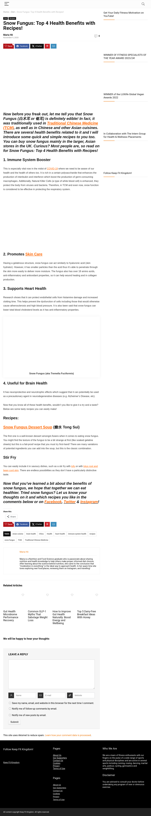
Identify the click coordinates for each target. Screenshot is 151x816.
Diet (13, 12)
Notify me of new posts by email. (29, 715)
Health (49, 534)
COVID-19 (52, 168)
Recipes (12, 18)
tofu (73, 466)
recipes (92, 534)
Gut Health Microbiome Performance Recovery (10, 616)
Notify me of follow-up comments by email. (34, 708)
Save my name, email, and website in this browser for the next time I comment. (53, 703)
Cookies (56, 763)
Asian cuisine (18, 534)
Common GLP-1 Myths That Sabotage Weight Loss (37, 616)
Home (6, 12)
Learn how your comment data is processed (68, 735)
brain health (31, 534)
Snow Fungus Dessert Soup (27, 427)
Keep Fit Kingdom (11, 762)
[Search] (143, 4)
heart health (60, 534)
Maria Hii (8, 34)
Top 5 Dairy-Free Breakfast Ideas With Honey (86, 614)
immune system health (77, 534)
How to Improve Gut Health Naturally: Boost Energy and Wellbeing (61, 617)
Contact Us (58, 760)
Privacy (56, 766)
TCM (20, 540)
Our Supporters (60, 758)
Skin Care (33, 254)
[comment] (51, 674)
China (41, 534)
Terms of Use (59, 768)
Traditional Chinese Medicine (36, 540)
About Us (57, 755)
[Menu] (6, 4)
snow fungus (10, 540)
